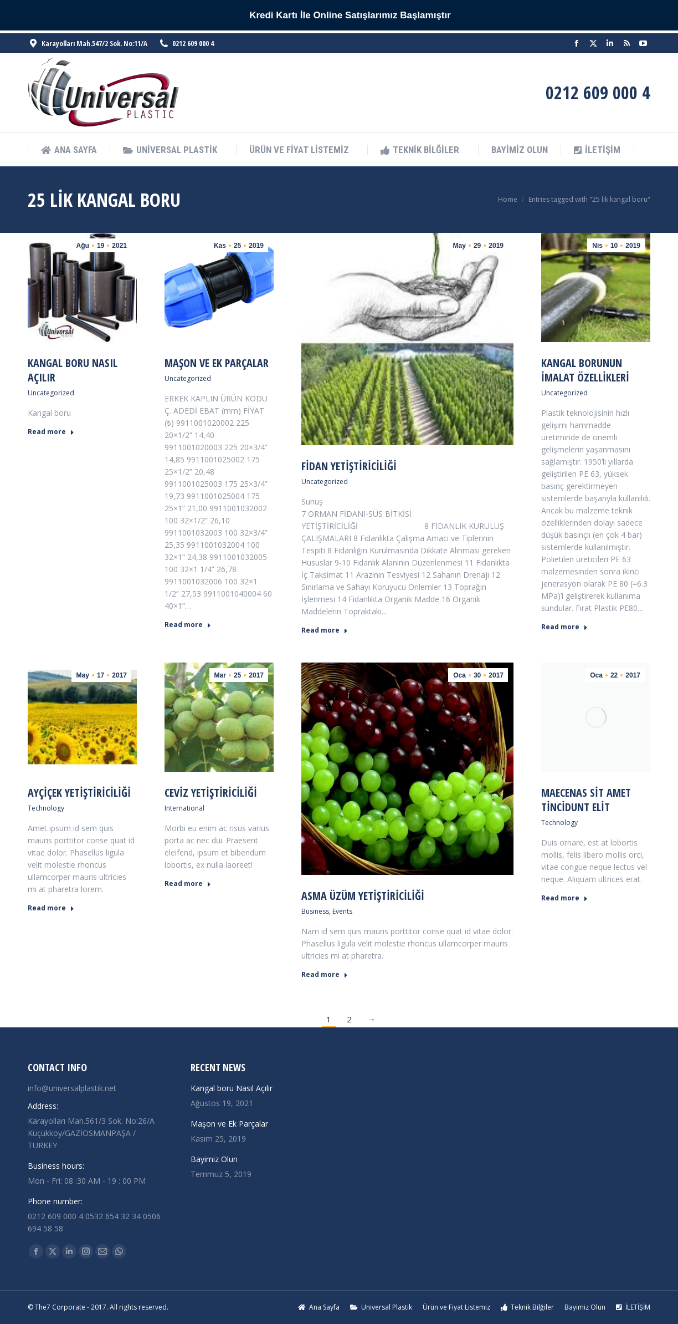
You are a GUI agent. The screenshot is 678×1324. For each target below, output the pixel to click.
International (184, 808)
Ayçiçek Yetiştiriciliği (79, 792)
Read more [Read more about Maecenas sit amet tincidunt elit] (564, 898)
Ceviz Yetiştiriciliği (211, 792)
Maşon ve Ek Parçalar (217, 362)
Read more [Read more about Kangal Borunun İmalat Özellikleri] (564, 627)
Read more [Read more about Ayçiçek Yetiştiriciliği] (51, 908)
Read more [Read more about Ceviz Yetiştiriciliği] (188, 883)
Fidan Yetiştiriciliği (349, 466)
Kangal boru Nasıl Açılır (72, 370)
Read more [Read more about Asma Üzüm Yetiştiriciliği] (324, 974)
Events (342, 911)
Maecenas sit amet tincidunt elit (586, 799)
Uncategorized (51, 393)
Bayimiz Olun (214, 1159)
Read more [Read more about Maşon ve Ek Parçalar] (188, 624)
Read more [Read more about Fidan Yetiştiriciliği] (324, 630)
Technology (46, 808)
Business (315, 911)
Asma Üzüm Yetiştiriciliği (362, 895)
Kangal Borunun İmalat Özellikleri (585, 370)
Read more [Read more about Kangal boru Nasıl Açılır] (51, 431)
